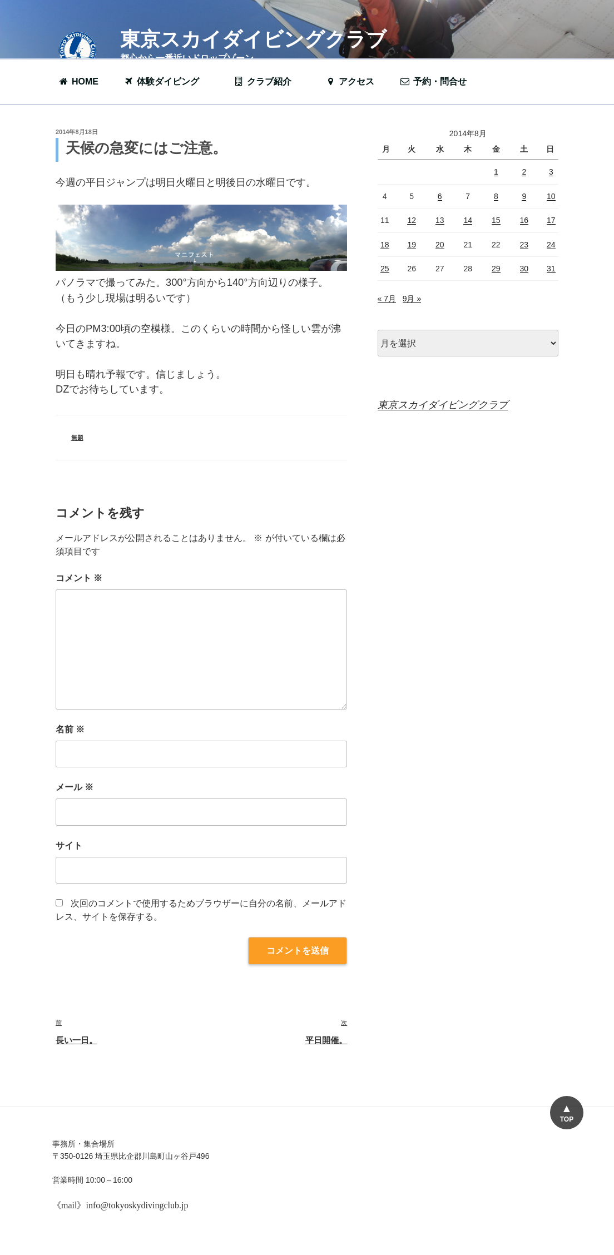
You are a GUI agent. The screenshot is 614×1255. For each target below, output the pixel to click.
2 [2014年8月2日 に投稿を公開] (524, 171)
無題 (77, 437)
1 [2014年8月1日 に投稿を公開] (496, 171)
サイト (69, 845)
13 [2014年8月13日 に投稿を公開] (439, 220)
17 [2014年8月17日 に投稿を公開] (551, 220)
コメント (79, 578)
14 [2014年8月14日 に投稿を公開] (467, 220)
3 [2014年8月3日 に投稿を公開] (551, 171)
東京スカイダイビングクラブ (253, 39)
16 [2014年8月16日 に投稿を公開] (524, 220)
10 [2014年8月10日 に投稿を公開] (551, 196)
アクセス (349, 81)
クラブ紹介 (268, 81)
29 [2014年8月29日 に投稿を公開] (496, 268)
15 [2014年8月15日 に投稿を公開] (496, 220)
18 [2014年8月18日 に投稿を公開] (384, 244)
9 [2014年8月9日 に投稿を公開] (524, 196)
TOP (566, 1119)
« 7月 (387, 298)
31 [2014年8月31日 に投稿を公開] (551, 268)
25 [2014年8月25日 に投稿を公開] (384, 268)
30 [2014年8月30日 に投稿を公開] (524, 268)
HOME (78, 81)
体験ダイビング (167, 81)
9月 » (412, 298)
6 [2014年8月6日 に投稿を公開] (440, 196)
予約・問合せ (438, 81)
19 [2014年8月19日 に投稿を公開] (411, 244)
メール (74, 787)
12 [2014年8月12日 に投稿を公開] (411, 220)
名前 (70, 729)
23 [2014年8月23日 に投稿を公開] (524, 244)
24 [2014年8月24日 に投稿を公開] (551, 244)
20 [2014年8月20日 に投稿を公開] (439, 244)
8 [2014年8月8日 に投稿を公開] (496, 196)
